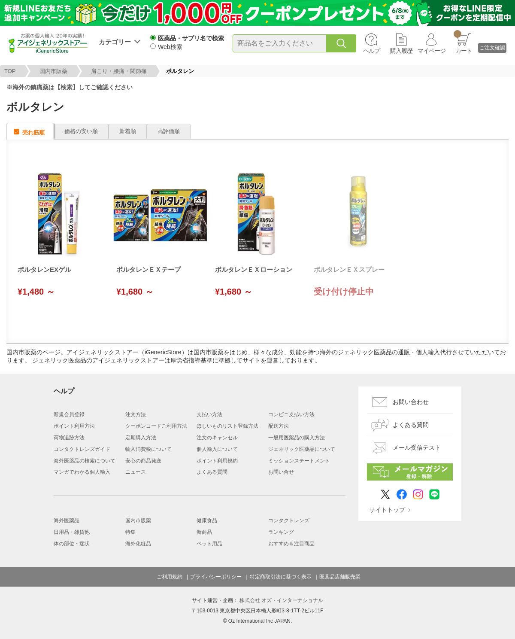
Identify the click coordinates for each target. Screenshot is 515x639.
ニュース (135, 472)
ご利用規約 (169, 577)
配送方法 (278, 426)
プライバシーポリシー (216, 577)
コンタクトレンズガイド (82, 449)
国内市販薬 (53, 71)
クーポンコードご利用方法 (156, 426)
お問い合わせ (411, 402)
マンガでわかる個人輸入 (82, 472)
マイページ (431, 50)
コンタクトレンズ (288, 520)
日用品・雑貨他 (72, 532)
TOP (10, 71)
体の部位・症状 (72, 544)
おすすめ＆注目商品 (291, 544)
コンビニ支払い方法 (291, 414)
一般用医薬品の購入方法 (296, 438)
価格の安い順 (81, 131)
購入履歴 (401, 50)
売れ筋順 (33, 132)
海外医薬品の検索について (84, 461)
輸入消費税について (148, 449)
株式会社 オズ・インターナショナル (281, 600)
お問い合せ (281, 472)
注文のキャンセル (217, 438)
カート (463, 42)
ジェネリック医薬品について (301, 449)
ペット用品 (209, 544)
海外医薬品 (66, 520)
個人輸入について (217, 449)
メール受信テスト (417, 447)
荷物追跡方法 (69, 438)
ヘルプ (371, 50)
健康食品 (207, 520)
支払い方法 (209, 414)
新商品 (204, 532)
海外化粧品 (138, 544)
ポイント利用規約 (217, 461)
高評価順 (169, 131)
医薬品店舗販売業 (339, 577)
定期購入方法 (140, 438)
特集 (130, 532)
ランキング (281, 532)
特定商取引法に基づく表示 (281, 577)
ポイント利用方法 (74, 426)
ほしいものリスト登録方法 (227, 426)
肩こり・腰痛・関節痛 (119, 71)
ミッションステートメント (299, 461)
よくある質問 (212, 472)
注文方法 (135, 414)
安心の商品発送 (143, 461)
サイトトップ (387, 509)
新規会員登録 (69, 414)
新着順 (127, 131)
